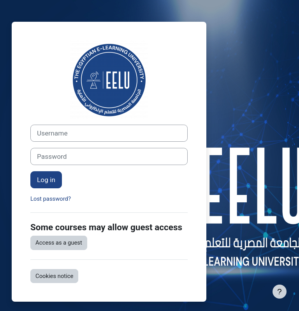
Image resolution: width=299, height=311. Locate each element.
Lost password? (50, 198)
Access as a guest (58, 242)
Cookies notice (54, 276)
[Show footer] (280, 292)
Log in (46, 180)
